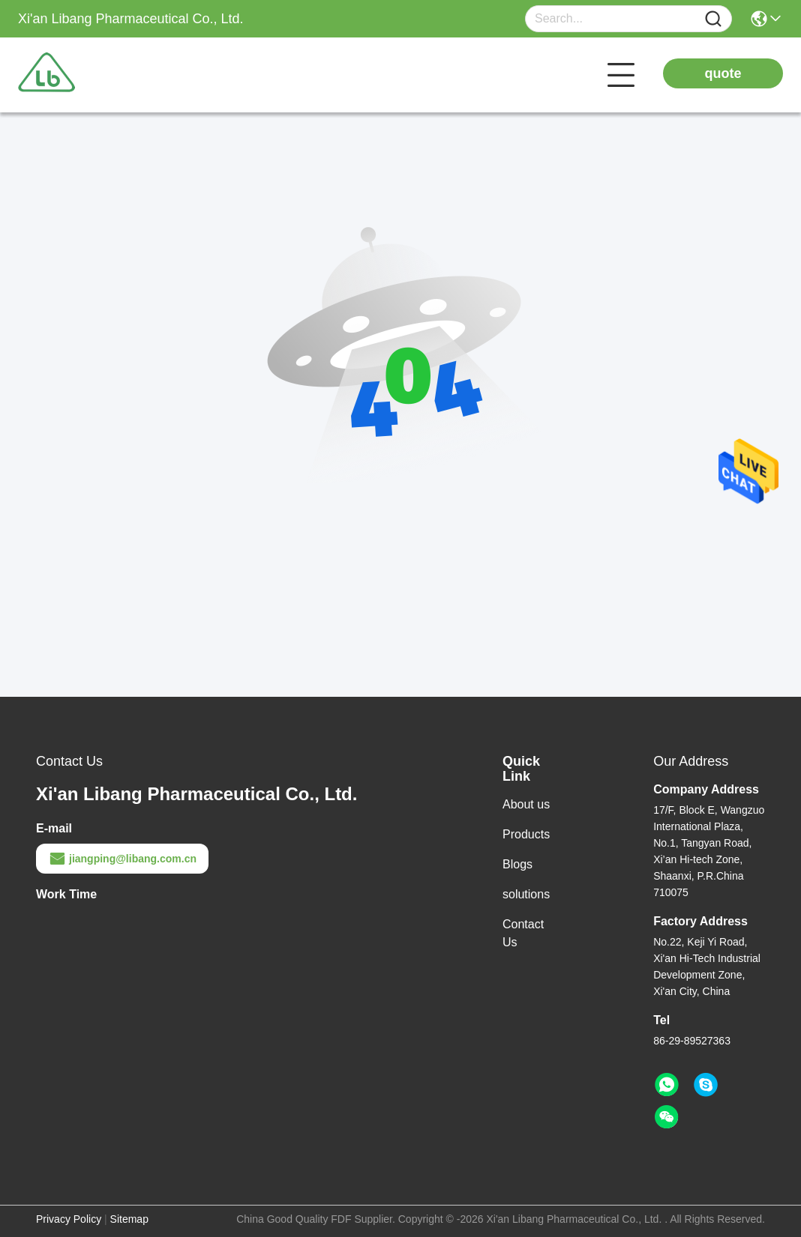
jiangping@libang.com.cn (122, 858)
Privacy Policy (68, 1219)
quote (723, 73)
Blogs (517, 864)
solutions (526, 894)
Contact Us (523, 933)
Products (526, 834)
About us (526, 804)
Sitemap (129, 1219)
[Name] (713, 19)
